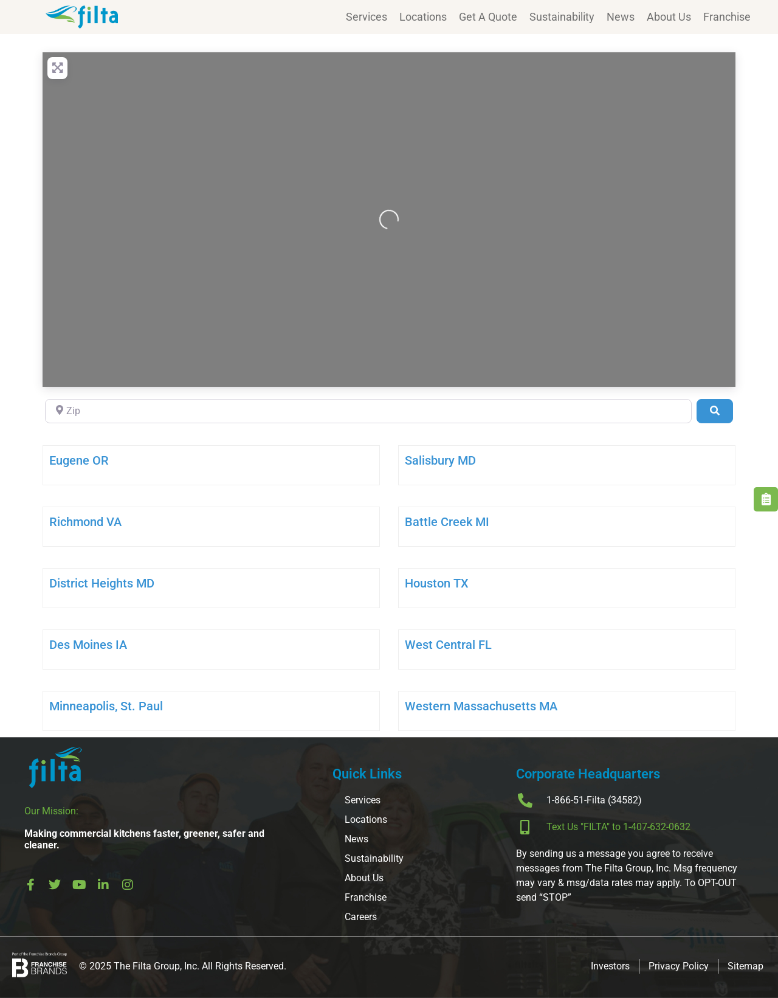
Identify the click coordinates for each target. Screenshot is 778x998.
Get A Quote (488, 16)
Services (366, 16)
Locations (423, 16)
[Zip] (368, 411)
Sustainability (561, 16)
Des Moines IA (88, 644)
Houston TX (437, 583)
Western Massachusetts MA (481, 706)
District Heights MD (101, 583)
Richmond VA (85, 522)
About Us (669, 16)
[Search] (715, 411)
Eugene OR (79, 460)
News (621, 16)
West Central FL (448, 644)
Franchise (727, 16)
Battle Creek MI (447, 522)
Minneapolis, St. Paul (106, 706)
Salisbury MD (440, 460)
